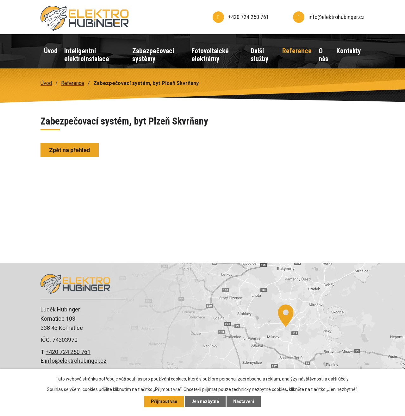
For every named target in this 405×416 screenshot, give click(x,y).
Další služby (260, 55)
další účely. (338, 378)
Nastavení (243, 401)
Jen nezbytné (205, 401)
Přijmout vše (164, 401)
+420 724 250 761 (68, 352)
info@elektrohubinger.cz (76, 360)
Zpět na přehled (69, 150)
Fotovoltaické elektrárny (210, 55)
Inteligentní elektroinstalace (86, 55)
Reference (297, 51)
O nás (323, 55)
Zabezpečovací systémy (153, 55)
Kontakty (348, 51)
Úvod (51, 51)
